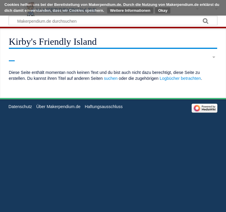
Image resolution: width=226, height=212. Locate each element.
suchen (110, 78)
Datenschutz (20, 106)
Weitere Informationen (130, 10)
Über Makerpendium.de (58, 106)
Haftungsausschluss (104, 106)
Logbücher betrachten (180, 78)
